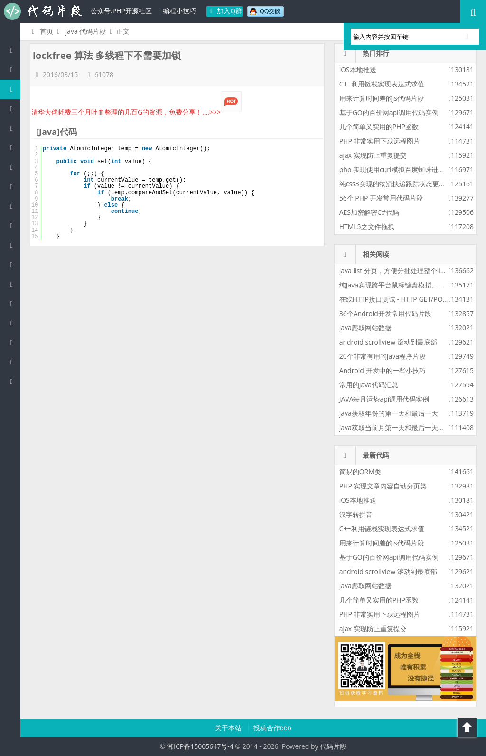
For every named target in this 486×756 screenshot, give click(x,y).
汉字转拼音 (356, 514)
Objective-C (13, 361)
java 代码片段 (85, 31)
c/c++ (13, 108)
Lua (13, 303)
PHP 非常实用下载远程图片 (380, 140)
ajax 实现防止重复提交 (373, 155)
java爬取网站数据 (365, 327)
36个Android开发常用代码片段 (385, 313)
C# (13, 147)
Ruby (13, 206)
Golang (13, 322)
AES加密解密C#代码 (369, 212)
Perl (13, 167)
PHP (13, 69)
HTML (13, 225)
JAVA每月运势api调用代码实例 (384, 398)
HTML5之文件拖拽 (366, 226)
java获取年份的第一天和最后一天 (388, 413)
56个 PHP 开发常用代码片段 (381, 197)
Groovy (13, 264)
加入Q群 (225, 10)
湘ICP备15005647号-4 (200, 746)
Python (13, 186)
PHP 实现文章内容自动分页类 (383, 485)
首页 (41, 31)
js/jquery (13, 128)
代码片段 (42, 11)
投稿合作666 (272, 727)
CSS (13, 244)
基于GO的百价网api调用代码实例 (389, 112)
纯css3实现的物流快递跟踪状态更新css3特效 (405, 183)
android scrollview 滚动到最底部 (388, 341)
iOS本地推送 (357, 69)
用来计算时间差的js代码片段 (381, 98)
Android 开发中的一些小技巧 (382, 370)
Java (13, 89)
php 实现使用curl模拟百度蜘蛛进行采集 (398, 169)
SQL (13, 283)
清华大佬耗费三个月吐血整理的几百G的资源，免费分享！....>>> (136, 111)
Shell (13, 342)
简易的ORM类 (360, 471)
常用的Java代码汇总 (368, 384)
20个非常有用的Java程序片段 (382, 356)
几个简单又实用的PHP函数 (379, 126)
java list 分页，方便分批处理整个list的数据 (402, 270)
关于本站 (229, 727)
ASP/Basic (13, 381)
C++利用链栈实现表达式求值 (381, 83)
